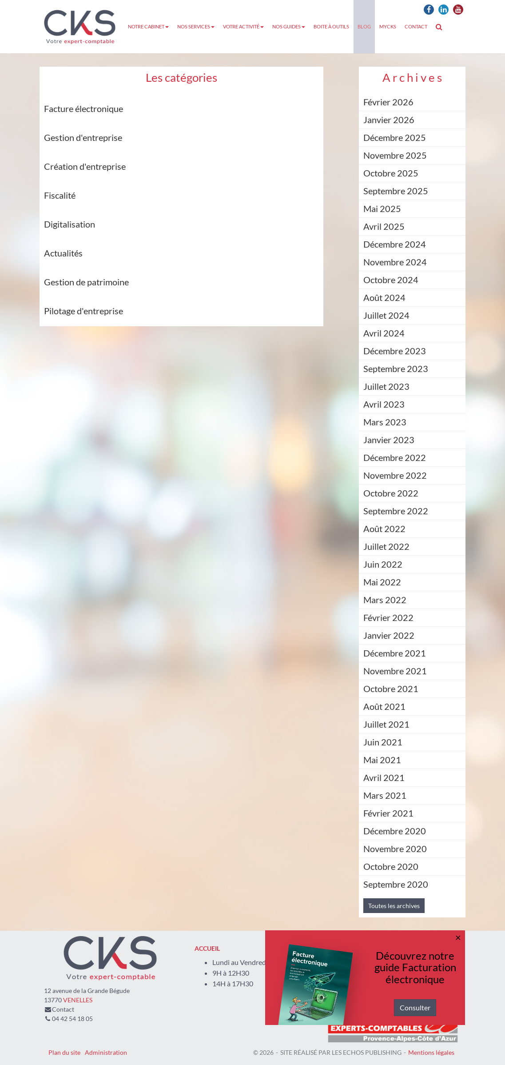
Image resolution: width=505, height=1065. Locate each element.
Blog (364, 26)
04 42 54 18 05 (72, 1018)
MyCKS (387, 26)
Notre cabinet (148, 26)
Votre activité (243, 26)
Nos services (196, 26)
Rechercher (441, 26)
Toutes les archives (394, 905)
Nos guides (288, 26)
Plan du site (64, 1052)
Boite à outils (331, 26)
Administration (106, 1052)
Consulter (415, 1007)
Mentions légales (431, 1052)
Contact (416, 26)
